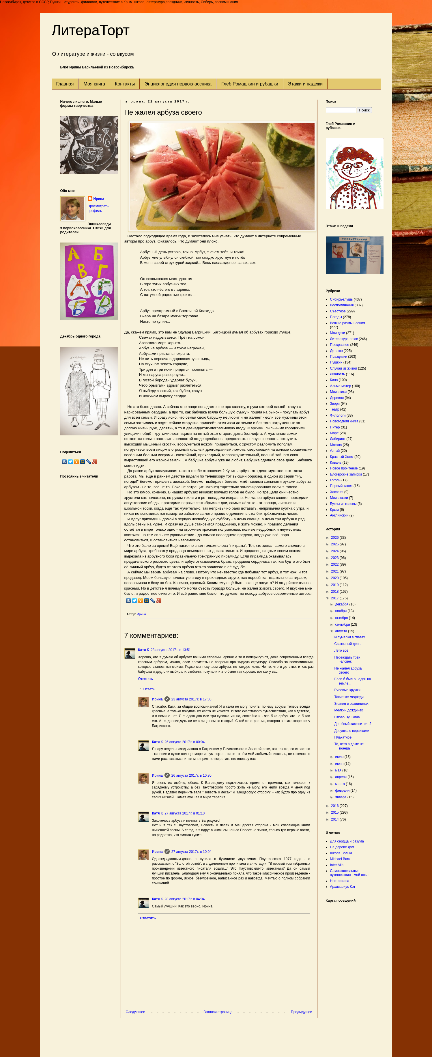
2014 (335, 819)
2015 (335, 812)
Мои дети (337, 333)
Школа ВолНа (341, 853)
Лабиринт (338, 439)
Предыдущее (301, 1012)
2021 (335, 571)
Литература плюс (344, 339)
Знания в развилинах (351, 704)
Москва (336, 445)
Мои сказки (339, 498)
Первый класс (341, 486)
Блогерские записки (346, 474)
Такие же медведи (348, 697)
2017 (335, 598)
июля (339, 757)
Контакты (125, 83)
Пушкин (336, 362)
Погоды (336, 317)
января (341, 797)
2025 (335, 544)
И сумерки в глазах (349, 637)
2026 (335, 538)
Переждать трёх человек (347, 659)
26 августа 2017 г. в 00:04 (184, 742)
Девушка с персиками (351, 731)
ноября (341, 611)
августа (341, 631)
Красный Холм (342, 457)
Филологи (338, 415)
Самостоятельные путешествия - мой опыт (349, 873)
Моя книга (94, 83)
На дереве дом (342, 847)
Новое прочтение (344, 468)
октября (342, 618)
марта (340, 784)
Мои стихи (338, 392)
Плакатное (342, 737)
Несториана (339, 881)
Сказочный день (347, 644)
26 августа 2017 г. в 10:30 (191, 775)
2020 (335, 578)
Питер (335, 427)
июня (339, 764)
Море (334, 433)
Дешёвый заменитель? (352, 724)
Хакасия (336, 492)
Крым (334, 510)
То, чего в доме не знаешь (349, 746)
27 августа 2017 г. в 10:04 (191, 852)
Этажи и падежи (305, 83)
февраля (342, 790)
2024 (335, 551)
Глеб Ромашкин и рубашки (249, 83)
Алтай (335, 451)
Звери (335, 404)
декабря (342, 604)
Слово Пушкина (347, 717)
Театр (334, 409)
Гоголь (335, 480)
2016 (335, 806)
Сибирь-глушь (341, 299)
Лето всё (341, 650)
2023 (335, 558)
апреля (341, 777)
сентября (343, 624)
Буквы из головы (343, 504)
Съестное (338, 311)
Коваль (336, 463)
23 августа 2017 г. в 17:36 (191, 699)
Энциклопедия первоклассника (178, 83)
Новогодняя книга (344, 421)
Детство (336, 351)
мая (338, 770)
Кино (334, 380)
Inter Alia (337, 865)
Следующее (135, 1012)
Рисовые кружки (347, 690)
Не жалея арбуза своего (348, 670)
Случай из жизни (343, 368)
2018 (335, 592)
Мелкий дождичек (348, 710)
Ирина (157, 699)
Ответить (145, 679)
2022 (335, 564)
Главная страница (218, 1012)
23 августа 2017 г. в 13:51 (171, 650)
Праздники (338, 357)
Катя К (143, 650)
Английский (339, 515)
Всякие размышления (347, 323)
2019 (335, 585)
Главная (65, 83)
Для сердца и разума (347, 841)
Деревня (337, 398)
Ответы (149, 689)
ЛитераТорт (91, 30)
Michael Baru (340, 859)
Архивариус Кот (343, 887)
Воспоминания (342, 305)
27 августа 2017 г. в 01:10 (184, 813)
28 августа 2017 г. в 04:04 (184, 899)
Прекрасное (339, 345)
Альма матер (340, 386)
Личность (337, 374)
